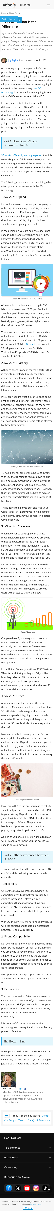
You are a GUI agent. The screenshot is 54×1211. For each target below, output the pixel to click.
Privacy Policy (35, 1204)
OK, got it (28, 1208)
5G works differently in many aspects (21, 155)
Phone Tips (13, 13)
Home (3, 13)
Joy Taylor (13, 60)
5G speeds (30, 344)
